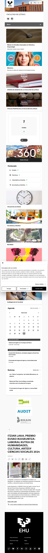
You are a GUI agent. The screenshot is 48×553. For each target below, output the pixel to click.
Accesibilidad (27, 537)
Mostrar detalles (39, 284)
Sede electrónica (14, 537)
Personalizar (24, 288)
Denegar (9, 288)
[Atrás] (9, 429)
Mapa (25, 540)
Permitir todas (39, 288)
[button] (35, 308)
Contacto (26, 543)
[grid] (24, 325)
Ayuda (11, 543)
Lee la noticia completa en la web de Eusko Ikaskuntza (24, 504)
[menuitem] (39, 2)
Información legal (14, 540)
